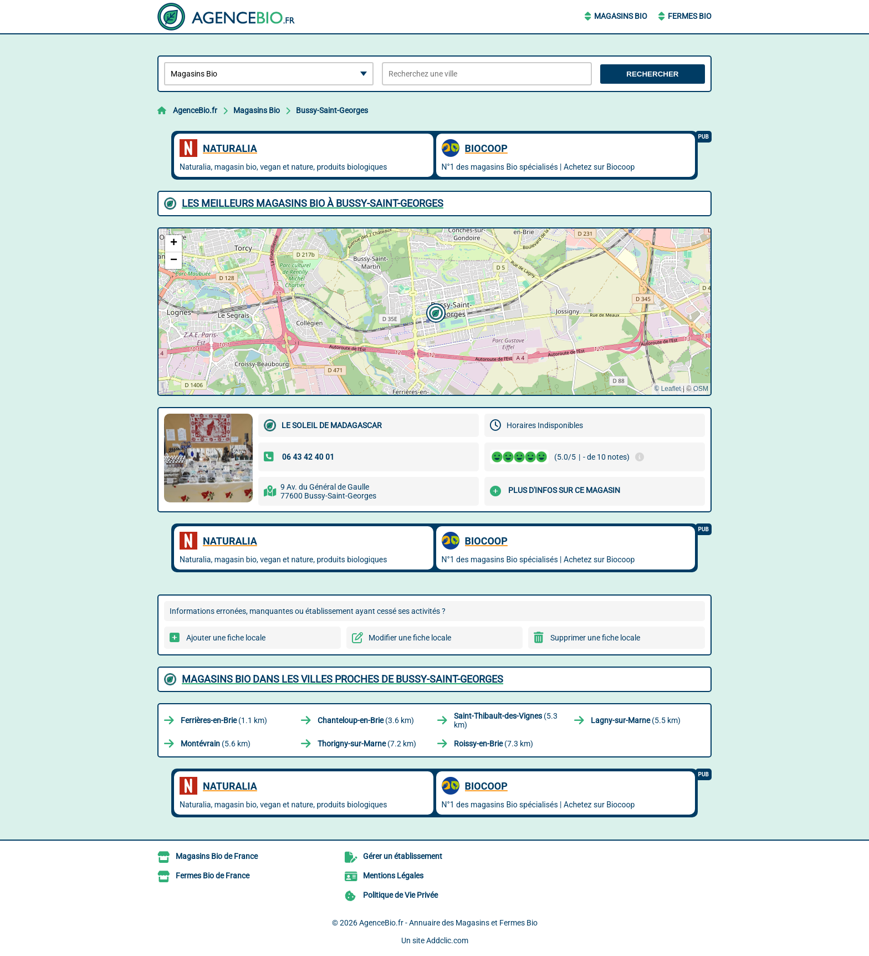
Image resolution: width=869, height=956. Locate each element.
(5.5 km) (636, 720)
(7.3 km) (493, 743)
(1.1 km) (224, 720)
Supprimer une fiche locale (595, 637)
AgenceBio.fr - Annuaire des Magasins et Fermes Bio (448, 922)
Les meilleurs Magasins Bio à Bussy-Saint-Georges (312, 203)
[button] (434, 311)
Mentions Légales (393, 875)
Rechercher (652, 74)
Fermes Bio (690, 16)
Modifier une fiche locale (410, 637)
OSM (700, 389)
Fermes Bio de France (212, 875)
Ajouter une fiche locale (225, 637)
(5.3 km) (506, 720)
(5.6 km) (216, 743)
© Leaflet (667, 389)
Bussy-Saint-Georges (332, 110)
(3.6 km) (366, 720)
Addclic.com (447, 940)
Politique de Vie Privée (400, 895)
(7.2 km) (367, 743)
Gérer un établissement (402, 856)
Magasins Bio (620, 16)
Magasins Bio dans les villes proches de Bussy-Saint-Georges (342, 679)
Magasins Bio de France (217, 856)
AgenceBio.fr (195, 110)
